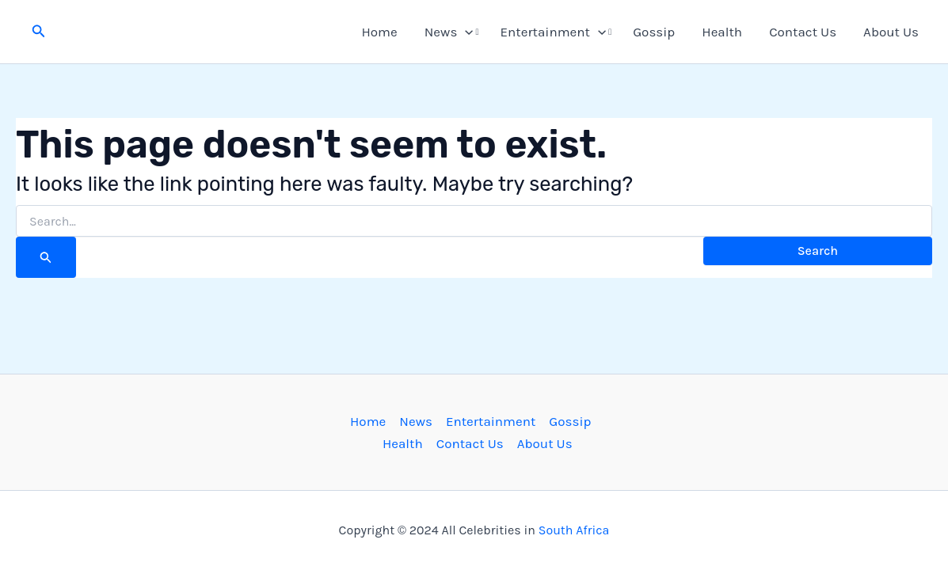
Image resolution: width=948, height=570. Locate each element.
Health (722, 32)
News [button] (449, 31)
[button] (39, 31)
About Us (891, 32)
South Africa (574, 530)
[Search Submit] (46, 257)
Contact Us (802, 32)
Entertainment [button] (554, 31)
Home (379, 32)
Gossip (654, 32)
